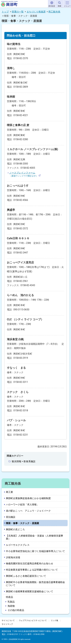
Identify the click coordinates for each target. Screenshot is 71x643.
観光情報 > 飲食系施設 (23, 461)
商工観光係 (54, 11)
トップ (5, 11)
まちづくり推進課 (36, 11)
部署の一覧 (18, 11)
